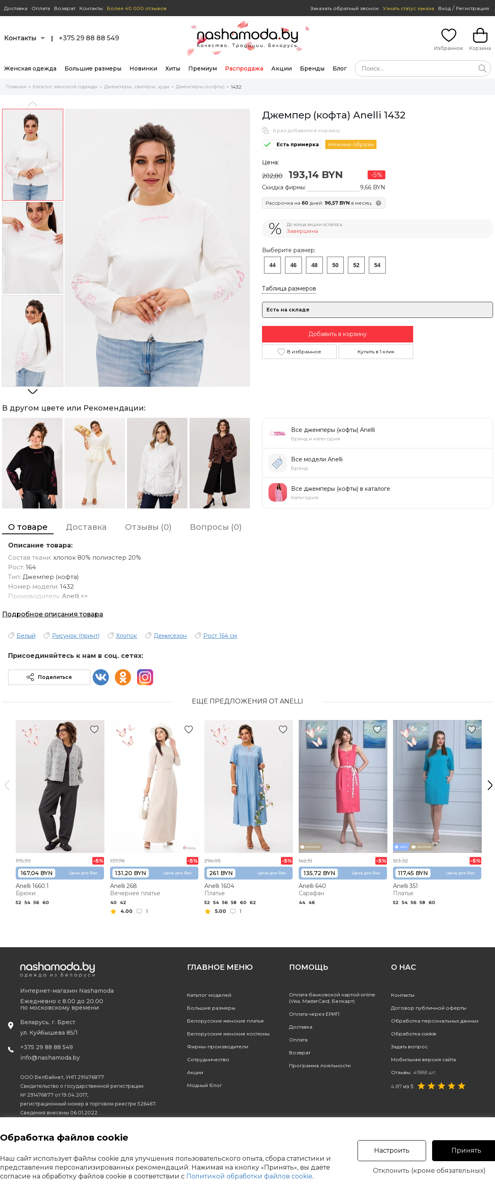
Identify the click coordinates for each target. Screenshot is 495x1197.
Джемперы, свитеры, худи (136, 86)
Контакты (91, 8)
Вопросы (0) (216, 527)
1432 (236, 87)
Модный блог (204, 1085)
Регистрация (472, 8)
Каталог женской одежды (65, 86)
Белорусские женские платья (225, 1021)
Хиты (172, 68)
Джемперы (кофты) (200, 86)
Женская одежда (30, 68)
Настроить (392, 1150)
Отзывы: (413, 1072)
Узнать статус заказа (408, 8)
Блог (340, 68)
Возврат (64, 8)
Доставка (15, 8)
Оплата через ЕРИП (314, 1014)
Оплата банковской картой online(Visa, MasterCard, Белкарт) (332, 998)
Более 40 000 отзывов (136, 8)
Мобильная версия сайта (423, 1059)
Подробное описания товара (52, 614)
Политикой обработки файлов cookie (249, 1176)
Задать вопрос (409, 1046)
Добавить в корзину (337, 334)
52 (356, 265)
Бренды (312, 68)
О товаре (28, 527)
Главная (16, 86)
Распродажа (244, 68)
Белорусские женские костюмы (228, 1034)
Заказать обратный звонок (344, 8)
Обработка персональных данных (434, 1021)
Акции (281, 68)
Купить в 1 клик (376, 352)
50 (335, 265)
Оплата (40, 8)
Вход (444, 8)
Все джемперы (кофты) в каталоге (340, 488)
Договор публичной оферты (428, 1008)
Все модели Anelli (317, 459)
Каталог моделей (209, 995)
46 (293, 265)
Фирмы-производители (217, 1046)
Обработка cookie (413, 1034)
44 (272, 265)
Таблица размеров (289, 288)
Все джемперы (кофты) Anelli (333, 430)
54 (377, 265)
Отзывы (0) (148, 527)
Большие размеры (92, 68)
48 (314, 265)
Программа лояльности (320, 1065)
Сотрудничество (208, 1059)
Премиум (202, 68)
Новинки (143, 68)
